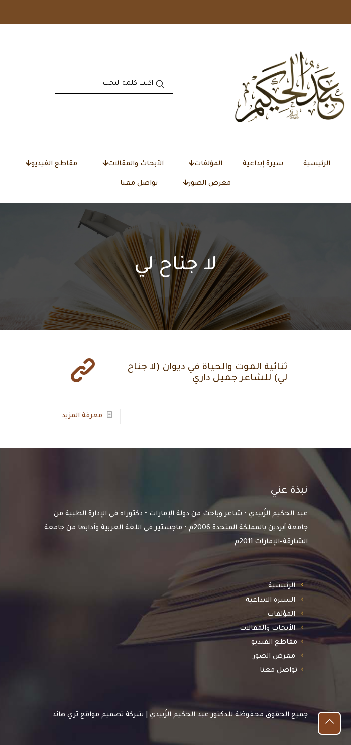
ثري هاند (65, 715)
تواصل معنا (278, 670)
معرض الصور (274, 656)
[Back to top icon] (329, 723)
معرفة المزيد (82, 416)
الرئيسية (281, 586)
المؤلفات (281, 614)
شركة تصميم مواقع (112, 715)
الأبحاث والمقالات (267, 628)
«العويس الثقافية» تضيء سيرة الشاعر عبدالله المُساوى (257, 12)
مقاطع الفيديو (274, 642)
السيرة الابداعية (270, 600)
